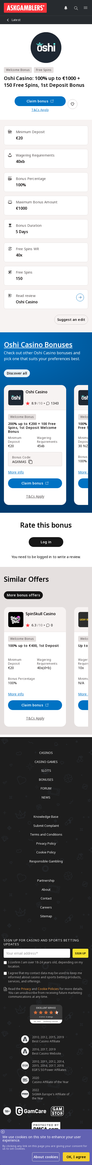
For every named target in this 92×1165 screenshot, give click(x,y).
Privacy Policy (46, 843)
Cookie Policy (46, 852)
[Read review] (80, 297)
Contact (46, 898)
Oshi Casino (27, 302)
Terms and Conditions (46, 834)
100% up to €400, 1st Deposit (33, 646)
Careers (46, 907)
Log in (46, 542)
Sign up (80, 953)
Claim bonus (40, 101)
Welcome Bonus (18, 70)
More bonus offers (23, 595)
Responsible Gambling (46, 861)
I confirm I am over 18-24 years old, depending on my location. (45, 964)
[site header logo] (25, 8)
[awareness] (30, 1111)
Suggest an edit (71, 319)
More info (16, 472)
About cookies (46, 1157)
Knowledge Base (46, 816)
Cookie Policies (48, 989)
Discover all (17, 373)
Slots (46, 770)
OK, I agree (76, 1157)
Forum (46, 788)
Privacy (26, 989)
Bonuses (46, 779)
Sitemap (46, 916)
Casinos (46, 752)
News (46, 797)
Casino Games (46, 761)
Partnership (46, 880)
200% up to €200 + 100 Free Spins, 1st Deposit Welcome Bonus (32, 428)
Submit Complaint (46, 825)
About (46, 889)
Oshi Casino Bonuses (38, 344)
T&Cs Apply (40, 110)
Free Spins (43, 70)
